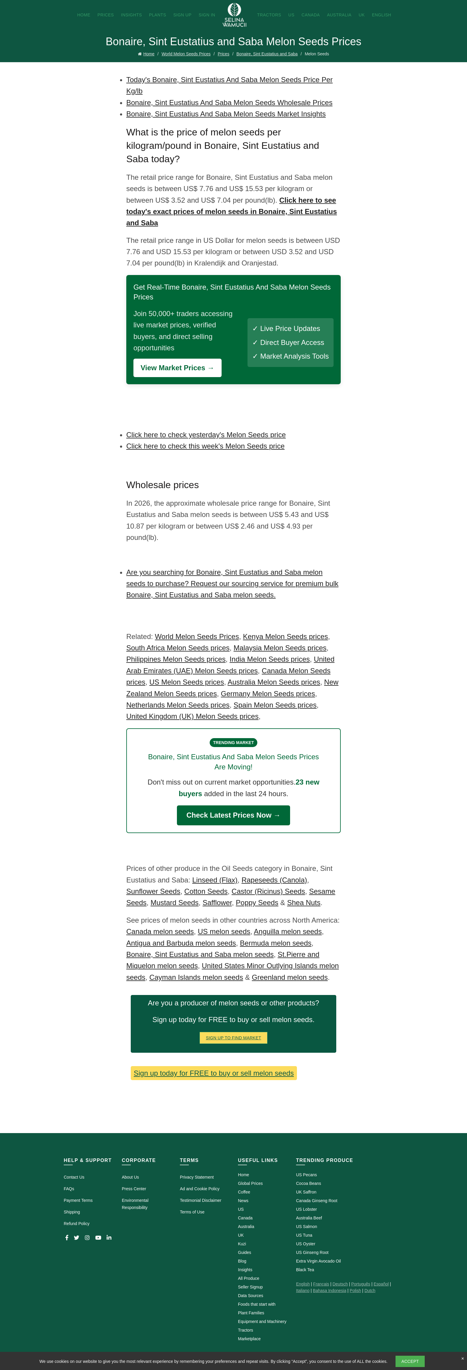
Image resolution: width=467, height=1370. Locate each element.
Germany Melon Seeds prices (268, 694)
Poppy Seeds (257, 903)
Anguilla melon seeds (288, 931)
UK (362, 15)
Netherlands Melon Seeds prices (178, 705)
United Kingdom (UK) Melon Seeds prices (192, 716)
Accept (410, 1361)
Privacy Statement (197, 1177)
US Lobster (306, 1209)
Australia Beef (309, 1218)
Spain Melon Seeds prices (275, 705)
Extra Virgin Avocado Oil (318, 1261)
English (381, 15)
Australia (339, 15)
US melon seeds (224, 931)
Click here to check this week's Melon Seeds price (205, 446)
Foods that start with (256, 1304)
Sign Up (182, 15)
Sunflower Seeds (153, 891)
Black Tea (305, 1269)
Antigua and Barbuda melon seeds (181, 943)
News (243, 1200)
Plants (157, 15)
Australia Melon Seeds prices (274, 682)
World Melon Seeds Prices (186, 53)
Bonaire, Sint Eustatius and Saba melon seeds (200, 954)
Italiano (302, 1290)
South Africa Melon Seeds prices (178, 648)
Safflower (217, 903)
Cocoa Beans (308, 1183)
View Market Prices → (177, 368)
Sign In (207, 15)
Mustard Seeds (174, 903)
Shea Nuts (303, 903)
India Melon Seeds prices (270, 659)
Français (321, 1284)
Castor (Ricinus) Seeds (268, 891)
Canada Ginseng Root (316, 1200)
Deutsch (340, 1284)
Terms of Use (192, 1212)
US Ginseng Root (312, 1252)
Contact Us (74, 1177)
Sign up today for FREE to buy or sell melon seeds (214, 1073)
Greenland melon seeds (290, 977)
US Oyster (305, 1243)
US (291, 15)
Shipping (72, 1212)
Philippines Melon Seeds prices (176, 659)
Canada (311, 15)
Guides (244, 1252)
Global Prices (250, 1183)
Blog (242, 1261)
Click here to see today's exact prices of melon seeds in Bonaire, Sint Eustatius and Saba (231, 211)
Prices (105, 15)
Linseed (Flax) (214, 880)
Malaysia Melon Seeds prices (280, 648)
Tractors (269, 15)
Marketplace (249, 1338)
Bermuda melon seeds (276, 943)
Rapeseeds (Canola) (274, 880)
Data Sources (250, 1295)
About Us (130, 1177)
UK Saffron (306, 1192)
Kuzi (242, 1243)
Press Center (134, 1188)
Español (381, 1284)
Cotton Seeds (206, 891)
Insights (131, 15)
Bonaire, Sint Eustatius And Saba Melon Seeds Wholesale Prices (229, 103)
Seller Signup (250, 1287)
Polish (355, 1290)
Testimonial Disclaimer (200, 1200)
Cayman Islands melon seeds (196, 977)
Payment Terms (78, 1200)
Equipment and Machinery (262, 1321)
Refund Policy (76, 1223)
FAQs (69, 1188)
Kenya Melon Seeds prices (285, 636)
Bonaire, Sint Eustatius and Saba (267, 53)
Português (360, 1284)
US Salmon (306, 1226)
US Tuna (304, 1235)
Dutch (370, 1290)
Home (83, 15)
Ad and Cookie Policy (200, 1188)
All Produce (248, 1278)
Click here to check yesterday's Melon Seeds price (206, 435)
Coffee (244, 1192)
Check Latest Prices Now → (233, 815)
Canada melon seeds (160, 931)
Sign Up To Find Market (233, 1037)
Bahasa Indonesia (329, 1290)
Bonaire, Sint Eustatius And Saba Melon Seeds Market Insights (226, 114)
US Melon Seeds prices (186, 682)
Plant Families (251, 1312)
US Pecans (306, 1174)
